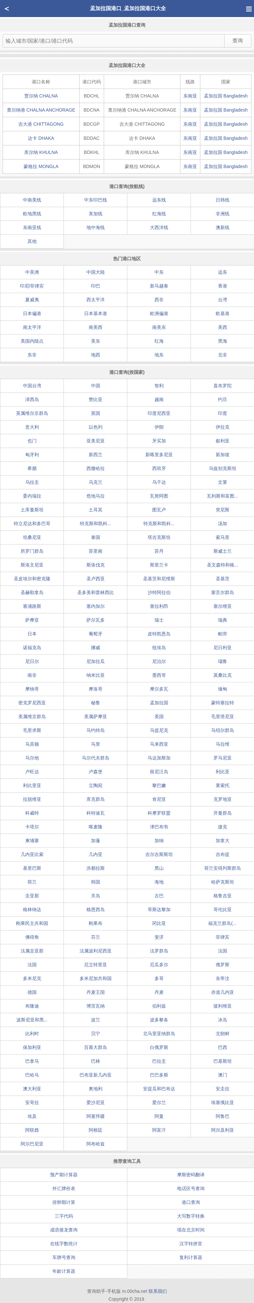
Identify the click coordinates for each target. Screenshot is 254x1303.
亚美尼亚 (95, 440)
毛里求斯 (32, 730)
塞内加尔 (95, 606)
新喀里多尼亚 (159, 454)
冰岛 (222, 1019)
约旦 (222, 399)
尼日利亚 (222, 647)
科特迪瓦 (95, 813)
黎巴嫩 (159, 785)
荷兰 (32, 882)
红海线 (159, 213)
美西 (222, 327)
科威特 (32, 813)
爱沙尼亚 (95, 1102)
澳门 (222, 1075)
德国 (32, 992)
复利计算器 (190, 1257)
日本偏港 (32, 313)
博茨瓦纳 (95, 1006)
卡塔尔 (32, 826)
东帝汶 (222, 978)
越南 (159, 399)
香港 (222, 285)
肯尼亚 (159, 799)
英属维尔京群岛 (32, 413)
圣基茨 (222, 578)
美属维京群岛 (32, 716)
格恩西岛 (95, 909)
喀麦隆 (95, 826)
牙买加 (159, 440)
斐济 (159, 937)
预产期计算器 (64, 1174)
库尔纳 (41, 152)
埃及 (32, 1116)
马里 (95, 744)
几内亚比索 (32, 854)
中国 (95, 385)
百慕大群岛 (95, 1047)
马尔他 (32, 757)
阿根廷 (95, 1130)
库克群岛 (95, 799)
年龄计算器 (63, 1271)
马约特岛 (95, 730)
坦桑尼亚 (32, 537)
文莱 (222, 482)
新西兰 (95, 454)
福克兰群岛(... (222, 923)
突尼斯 (222, 509)
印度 (222, 413)
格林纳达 (32, 909)
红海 (159, 341)
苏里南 (95, 551)
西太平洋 (95, 299)
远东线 (159, 200)
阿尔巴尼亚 (32, 1143)
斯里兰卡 (159, 564)
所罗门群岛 (32, 551)
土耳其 (95, 509)
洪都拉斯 (95, 868)
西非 (159, 299)
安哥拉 (32, 1102)
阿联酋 (32, 1130)
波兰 (95, 1019)
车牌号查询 (63, 1257)
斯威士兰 (222, 551)
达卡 (41, 138)
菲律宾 (222, 937)
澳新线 (222, 227)
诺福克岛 (32, 647)
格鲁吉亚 (222, 895)
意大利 (32, 427)
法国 (222, 950)
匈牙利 (32, 454)
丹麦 (159, 992)
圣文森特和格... (222, 564)
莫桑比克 (222, 675)
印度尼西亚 (159, 413)
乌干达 (159, 482)
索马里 (222, 537)
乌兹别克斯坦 (222, 468)
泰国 (95, 537)
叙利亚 (222, 440)
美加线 (95, 213)
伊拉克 (222, 427)
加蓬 (95, 840)
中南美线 (32, 200)
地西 (95, 354)
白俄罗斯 (159, 1047)
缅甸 (222, 689)
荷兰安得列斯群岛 (222, 868)
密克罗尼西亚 (32, 702)
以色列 (95, 427)
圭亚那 (32, 895)
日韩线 (222, 200)
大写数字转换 (191, 1216)
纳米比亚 (95, 675)
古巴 (159, 895)
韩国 (95, 882)
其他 (32, 241)
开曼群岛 (222, 813)
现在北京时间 (191, 1229)
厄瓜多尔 (159, 964)
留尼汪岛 (159, 771)
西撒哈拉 (95, 468)
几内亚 (95, 854)
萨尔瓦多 (95, 620)
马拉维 (222, 744)
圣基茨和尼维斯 (159, 578)
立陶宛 (95, 785)
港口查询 (191, 1202)
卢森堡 (95, 771)
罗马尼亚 (222, 757)
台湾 (222, 299)
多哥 (159, 978)
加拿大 (222, 840)
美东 (95, 341)
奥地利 (95, 1088)
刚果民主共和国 (32, 923)
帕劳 (222, 633)
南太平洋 (32, 327)
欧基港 (222, 313)
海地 (159, 882)
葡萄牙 (95, 633)
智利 (159, 385)
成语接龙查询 (64, 1229)
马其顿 (32, 744)
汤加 (222, 523)
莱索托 (222, 785)
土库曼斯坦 (32, 509)
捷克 (222, 826)
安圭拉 (222, 1088)
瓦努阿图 (159, 496)
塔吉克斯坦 (159, 537)
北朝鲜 (222, 1033)
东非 (32, 354)
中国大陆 (95, 272)
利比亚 (222, 771)
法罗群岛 (159, 950)
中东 (159, 272)
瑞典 (222, 620)
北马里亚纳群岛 (159, 1033)
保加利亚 (32, 1047)
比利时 (32, 1033)
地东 (159, 354)
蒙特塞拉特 (222, 702)
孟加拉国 (226, 95)
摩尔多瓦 (159, 689)
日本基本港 (95, 313)
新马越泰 (159, 285)
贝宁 (95, 1033)
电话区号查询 (191, 1188)
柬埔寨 (32, 840)
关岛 (95, 895)
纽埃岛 (159, 647)
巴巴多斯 (159, 1075)
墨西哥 (159, 675)
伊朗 (159, 427)
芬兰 (95, 937)
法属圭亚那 (32, 950)
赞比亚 (95, 399)
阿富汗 (159, 1130)
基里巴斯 (32, 868)
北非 (222, 354)
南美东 (159, 327)
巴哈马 (32, 1075)
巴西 (222, 1047)
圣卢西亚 (95, 578)
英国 (95, 413)
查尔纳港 (41, 110)
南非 (32, 675)
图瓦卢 (159, 509)
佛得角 (32, 937)
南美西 (95, 327)
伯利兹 (159, 1006)
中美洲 (32, 272)
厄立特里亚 (95, 964)
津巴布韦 (159, 826)
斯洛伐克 (95, 564)
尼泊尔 (159, 661)
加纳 (159, 840)
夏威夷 (32, 299)
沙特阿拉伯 (159, 592)
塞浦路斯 (32, 606)
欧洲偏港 (159, 313)
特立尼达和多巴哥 (32, 523)
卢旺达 (32, 771)
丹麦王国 (95, 992)
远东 (222, 272)
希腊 (32, 468)
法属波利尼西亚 (96, 950)
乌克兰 (95, 482)
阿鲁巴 (222, 1116)
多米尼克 (32, 978)
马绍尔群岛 (222, 730)
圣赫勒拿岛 (32, 592)
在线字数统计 (64, 1243)
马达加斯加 (159, 757)
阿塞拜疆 (95, 1116)
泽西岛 (32, 399)
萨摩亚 (32, 620)
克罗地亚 (222, 799)
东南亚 (190, 95)
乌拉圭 (32, 482)
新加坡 (222, 454)
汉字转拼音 (190, 1243)
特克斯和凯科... (95, 523)
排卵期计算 (63, 1202)
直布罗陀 (222, 385)
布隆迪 (32, 1006)
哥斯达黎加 (159, 909)
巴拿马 (32, 1061)
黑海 (222, 341)
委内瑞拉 (32, 496)
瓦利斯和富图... (222, 496)
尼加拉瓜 (95, 661)
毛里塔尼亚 (222, 716)
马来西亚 (159, 744)
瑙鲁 (222, 661)
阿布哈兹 (95, 1143)
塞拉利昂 (159, 606)
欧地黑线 (32, 213)
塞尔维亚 (222, 606)
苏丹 (159, 551)
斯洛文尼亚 (32, 564)
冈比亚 (159, 923)
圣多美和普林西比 (95, 592)
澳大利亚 (32, 1088)
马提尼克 (159, 730)
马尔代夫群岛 (95, 757)
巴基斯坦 (222, 1061)
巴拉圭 (159, 1061)
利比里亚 (32, 785)
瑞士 (159, 620)
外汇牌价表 (63, 1188)
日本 (32, 633)
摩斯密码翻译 (191, 1174)
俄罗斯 (222, 964)
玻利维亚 (222, 1006)
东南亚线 (32, 227)
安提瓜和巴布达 (159, 1088)
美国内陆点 (32, 341)
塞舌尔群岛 (222, 592)
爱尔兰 (159, 1102)
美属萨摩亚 (95, 716)
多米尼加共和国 (96, 978)
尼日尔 (32, 661)
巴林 (95, 1061)
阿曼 (159, 1116)
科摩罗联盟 (159, 813)
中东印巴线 (95, 200)
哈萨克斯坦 (222, 882)
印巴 (95, 285)
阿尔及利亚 (222, 1130)
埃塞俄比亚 (222, 1102)
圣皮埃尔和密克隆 (32, 578)
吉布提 (222, 854)
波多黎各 (159, 1019)
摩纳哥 (32, 689)
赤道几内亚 (222, 992)
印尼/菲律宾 (32, 285)
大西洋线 (159, 227)
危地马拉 (95, 496)
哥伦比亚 (222, 909)
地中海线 (95, 227)
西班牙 (159, 468)
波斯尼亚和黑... (32, 1019)
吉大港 (41, 124)
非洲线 (222, 213)
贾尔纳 (41, 95)
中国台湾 (32, 385)
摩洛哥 (95, 689)
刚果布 (95, 923)
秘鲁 (95, 702)
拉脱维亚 (32, 799)
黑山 (159, 868)
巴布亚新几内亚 (96, 1075)
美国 (159, 716)
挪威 (95, 647)
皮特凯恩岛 (159, 633)
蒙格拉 (41, 166)
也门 (32, 440)
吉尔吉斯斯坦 (159, 854)
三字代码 (64, 1216)
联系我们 (158, 1291)
